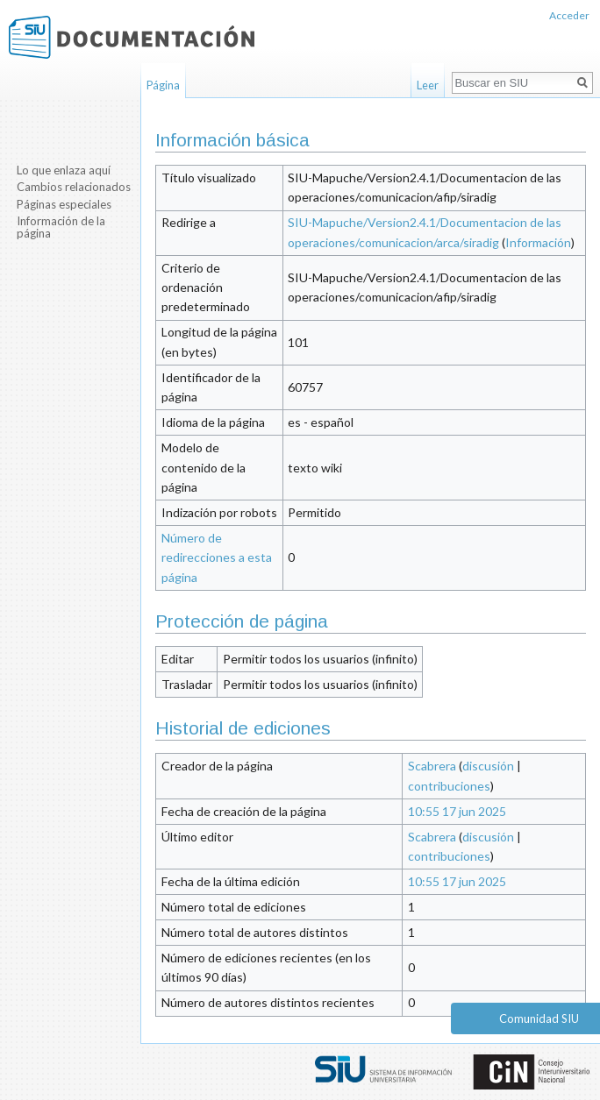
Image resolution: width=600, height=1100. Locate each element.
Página (163, 85)
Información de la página (61, 227)
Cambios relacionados (74, 187)
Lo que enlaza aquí (64, 170)
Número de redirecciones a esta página (216, 557)
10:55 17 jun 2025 (457, 811)
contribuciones (449, 785)
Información (538, 242)
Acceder (569, 15)
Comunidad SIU (539, 1018)
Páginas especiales (64, 204)
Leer (428, 85)
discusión (488, 765)
